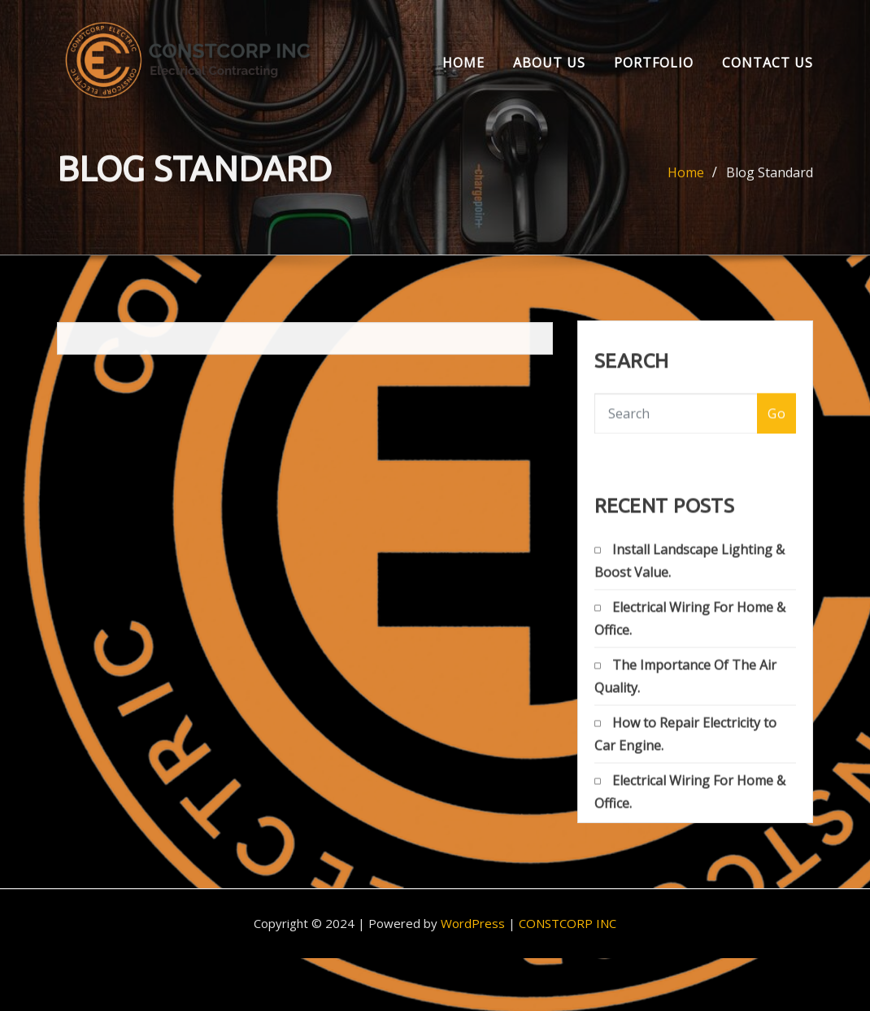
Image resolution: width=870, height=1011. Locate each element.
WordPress (473, 923)
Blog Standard (769, 176)
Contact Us (767, 63)
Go (776, 420)
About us (549, 63)
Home (463, 63)
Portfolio (654, 63)
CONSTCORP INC (567, 923)
